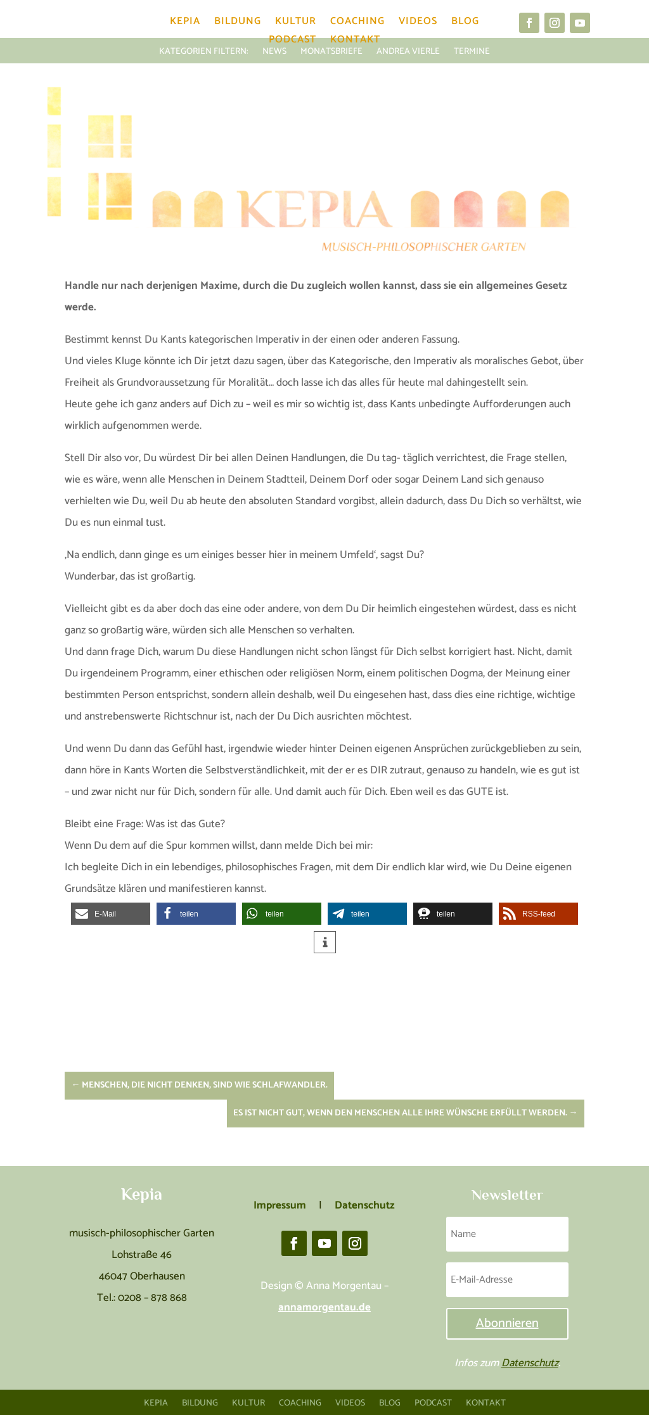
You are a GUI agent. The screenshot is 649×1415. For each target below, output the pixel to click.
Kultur (295, 24)
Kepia (185, 24)
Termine (472, 50)
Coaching (357, 24)
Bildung (237, 24)
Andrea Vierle (408, 50)
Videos (418, 24)
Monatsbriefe (331, 50)
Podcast (292, 42)
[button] (110, 914)
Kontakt (355, 42)
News (274, 50)
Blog (465, 24)
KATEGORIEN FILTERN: (203, 50)
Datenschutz (529, 1363)
